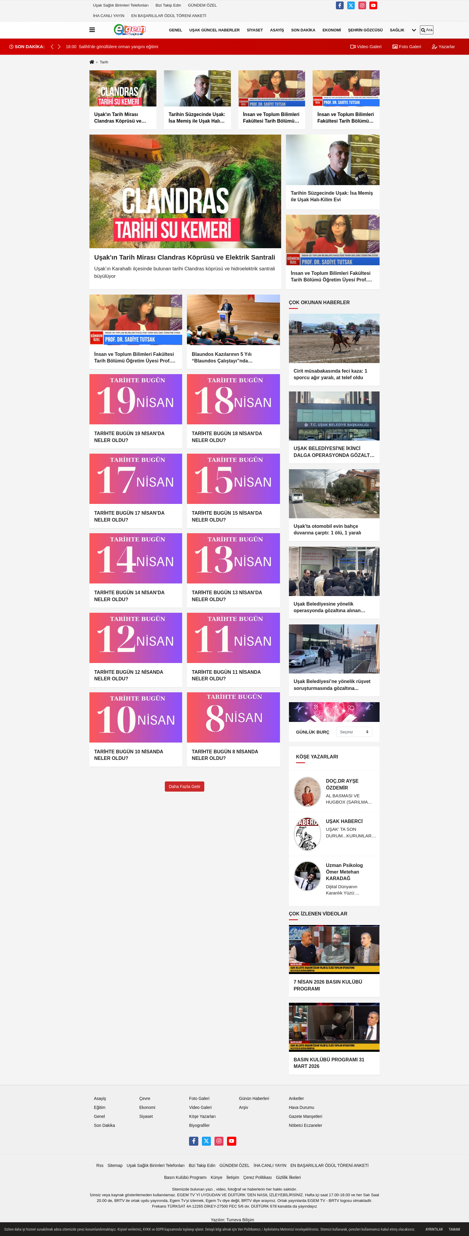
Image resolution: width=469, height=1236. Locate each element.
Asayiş (277, 30)
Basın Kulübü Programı (185, 1174)
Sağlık (397, 30)
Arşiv (243, 1104)
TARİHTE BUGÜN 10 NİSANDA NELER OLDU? (128, 755)
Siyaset (255, 30)
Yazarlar (443, 46)
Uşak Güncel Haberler (214, 30)
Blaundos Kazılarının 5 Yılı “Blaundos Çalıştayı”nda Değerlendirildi (222, 358)
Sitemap (114, 1162)
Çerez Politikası (257, 1174)
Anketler (296, 1095)
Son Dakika (303, 30)
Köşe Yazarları (202, 1113)
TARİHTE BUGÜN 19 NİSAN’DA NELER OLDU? (129, 437)
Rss (99, 1162)
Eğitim (99, 1104)
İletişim (232, 1174)
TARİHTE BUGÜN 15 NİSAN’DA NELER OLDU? (227, 516)
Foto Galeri (406, 46)
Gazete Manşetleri (305, 1113)
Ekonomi (332, 30)
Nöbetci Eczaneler (305, 1122)
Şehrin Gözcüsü (365, 30)
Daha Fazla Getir (184, 786)
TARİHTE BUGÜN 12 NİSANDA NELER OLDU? (128, 675)
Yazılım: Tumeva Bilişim (232, 1217)
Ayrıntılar (434, 1229)
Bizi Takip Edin (168, 5)
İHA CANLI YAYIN (108, 15)
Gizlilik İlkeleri (288, 1174)
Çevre (144, 1095)
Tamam (454, 1229)
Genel (175, 30)
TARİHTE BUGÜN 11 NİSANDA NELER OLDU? (226, 675)
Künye (216, 1174)
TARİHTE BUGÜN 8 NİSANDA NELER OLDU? (225, 755)
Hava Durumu (301, 1104)
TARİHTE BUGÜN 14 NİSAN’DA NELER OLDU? (129, 596)
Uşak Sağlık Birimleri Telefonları (121, 5)
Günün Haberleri (254, 1095)
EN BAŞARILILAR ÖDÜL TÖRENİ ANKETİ (168, 15)
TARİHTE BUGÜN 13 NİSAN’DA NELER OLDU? (227, 596)
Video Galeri (365, 46)
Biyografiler (199, 1122)
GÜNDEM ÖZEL (202, 5)
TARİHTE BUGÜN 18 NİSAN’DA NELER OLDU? (227, 437)
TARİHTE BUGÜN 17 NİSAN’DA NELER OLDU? (129, 516)
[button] (59, 46)
